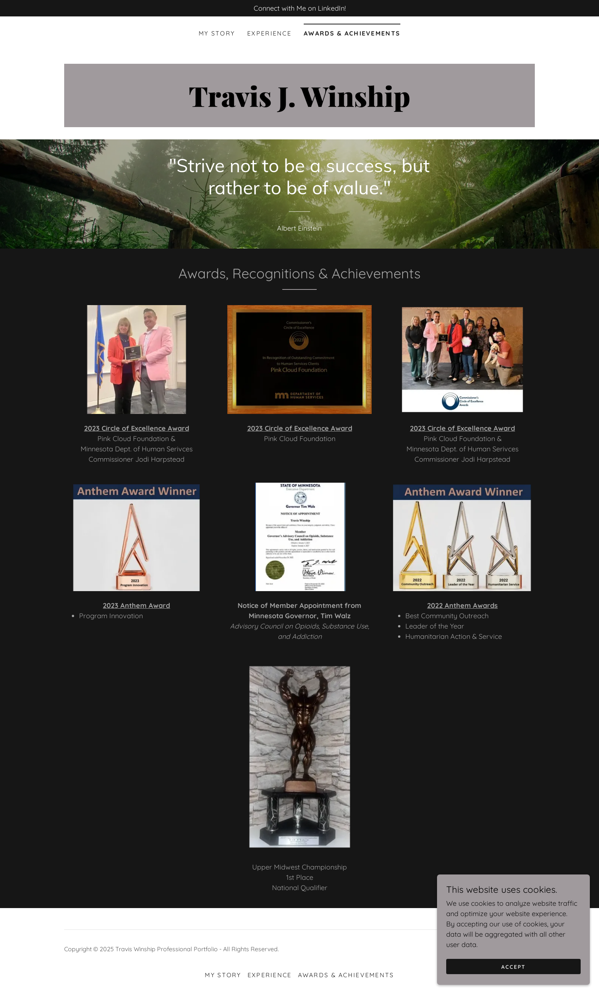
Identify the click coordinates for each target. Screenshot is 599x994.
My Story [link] (217, 33)
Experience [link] (269, 33)
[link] (299, 104)
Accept (513, 966)
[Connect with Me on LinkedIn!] (299, 8)
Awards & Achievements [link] (352, 33)
